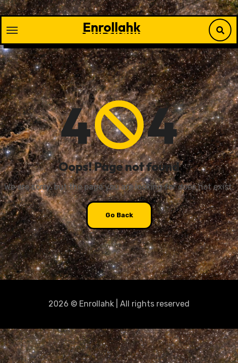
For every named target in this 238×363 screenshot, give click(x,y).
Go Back (119, 215)
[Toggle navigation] (12, 30)
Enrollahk (112, 27)
